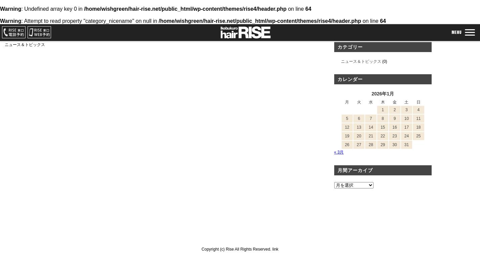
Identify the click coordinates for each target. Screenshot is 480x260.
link (275, 249)
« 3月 (339, 152)
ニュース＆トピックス (361, 61)
